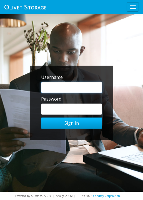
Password (51, 99)
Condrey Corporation (106, 196)
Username (52, 77)
